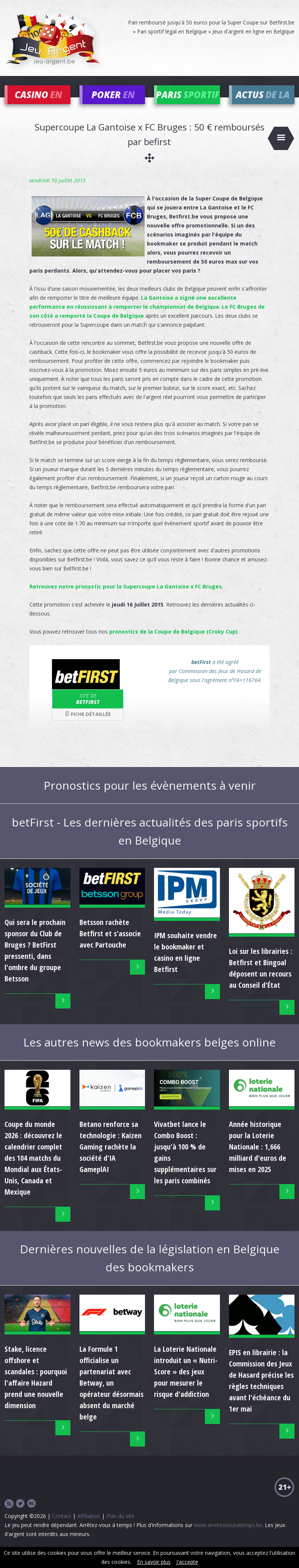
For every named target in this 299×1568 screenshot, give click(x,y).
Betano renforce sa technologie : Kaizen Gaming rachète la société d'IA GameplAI (110, 1158)
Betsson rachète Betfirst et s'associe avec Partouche (110, 944)
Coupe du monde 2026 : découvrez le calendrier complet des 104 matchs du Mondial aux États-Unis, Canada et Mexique (33, 1169)
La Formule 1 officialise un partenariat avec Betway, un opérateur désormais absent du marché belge (111, 1394)
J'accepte (187, 1561)
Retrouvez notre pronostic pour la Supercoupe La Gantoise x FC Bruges (125, 597)
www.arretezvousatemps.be (228, 1536)
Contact (61, 1527)
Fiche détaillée (88, 725)
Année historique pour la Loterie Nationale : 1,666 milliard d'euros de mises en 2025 (257, 1158)
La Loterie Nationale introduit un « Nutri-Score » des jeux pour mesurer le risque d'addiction (186, 1382)
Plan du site (120, 1527)
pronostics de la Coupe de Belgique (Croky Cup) (173, 642)
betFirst (88, 710)
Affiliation (88, 1527)
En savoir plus (154, 1561)
